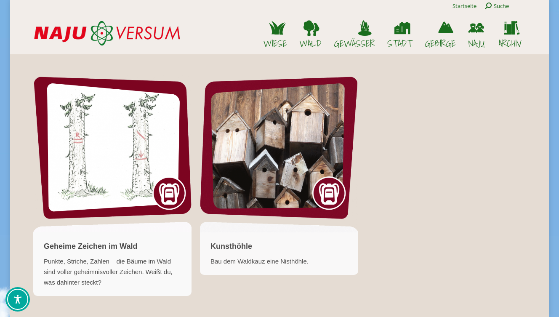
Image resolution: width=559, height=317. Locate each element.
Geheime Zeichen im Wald (90, 246)
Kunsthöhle (231, 246)
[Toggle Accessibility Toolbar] (17, 299)
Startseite (464, 6)
